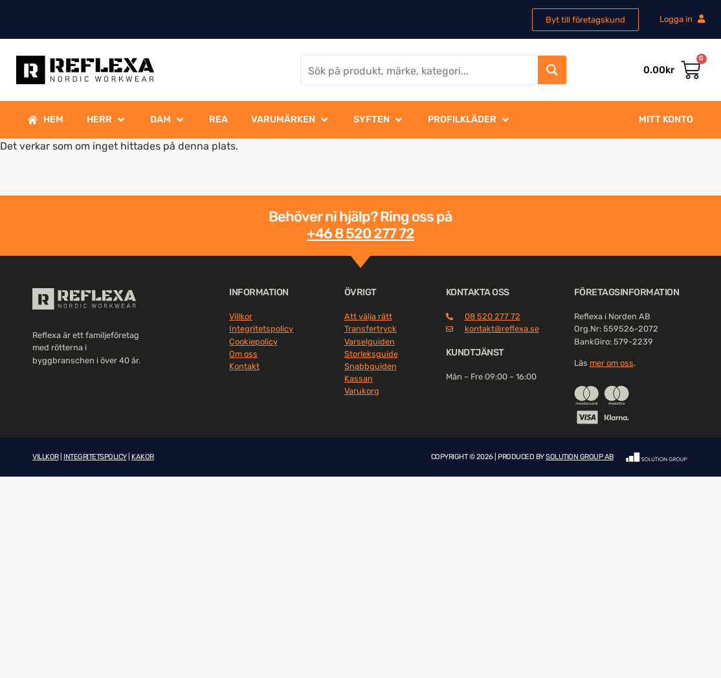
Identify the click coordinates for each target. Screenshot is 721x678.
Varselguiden (369, 341)
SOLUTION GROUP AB (580, 457)
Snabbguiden (370, 366)
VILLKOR (45, 457)
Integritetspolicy (261, 328)
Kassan (358, 378)
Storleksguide (371, 354)
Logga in (682, 19)
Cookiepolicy (253, 341)
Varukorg (361, 391)
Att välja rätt (368, 316)
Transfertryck (370, 328)
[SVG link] (84, 299)
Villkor (240, 316)
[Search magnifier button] (552, 70)
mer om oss (612, 363)
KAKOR (142, 457)
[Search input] (420, 70)
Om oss (243, 354)
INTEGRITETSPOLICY (95, 457)
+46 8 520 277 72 (360, 233)
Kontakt (244, 366)
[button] (107, 120)
